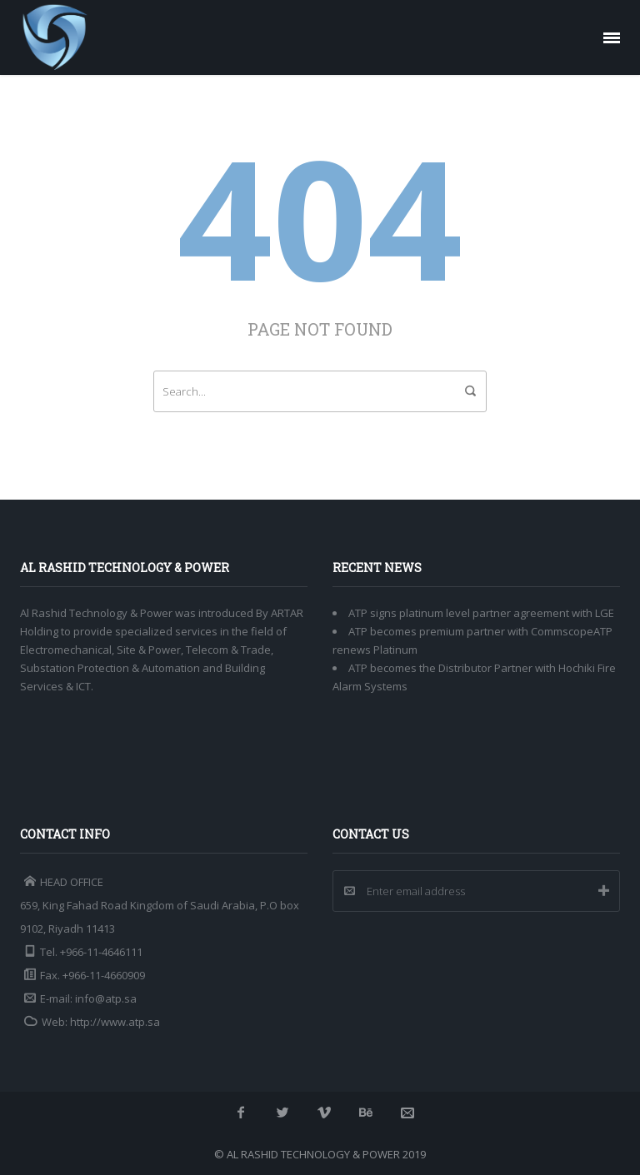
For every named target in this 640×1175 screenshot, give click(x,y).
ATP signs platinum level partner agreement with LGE (481, 612)
